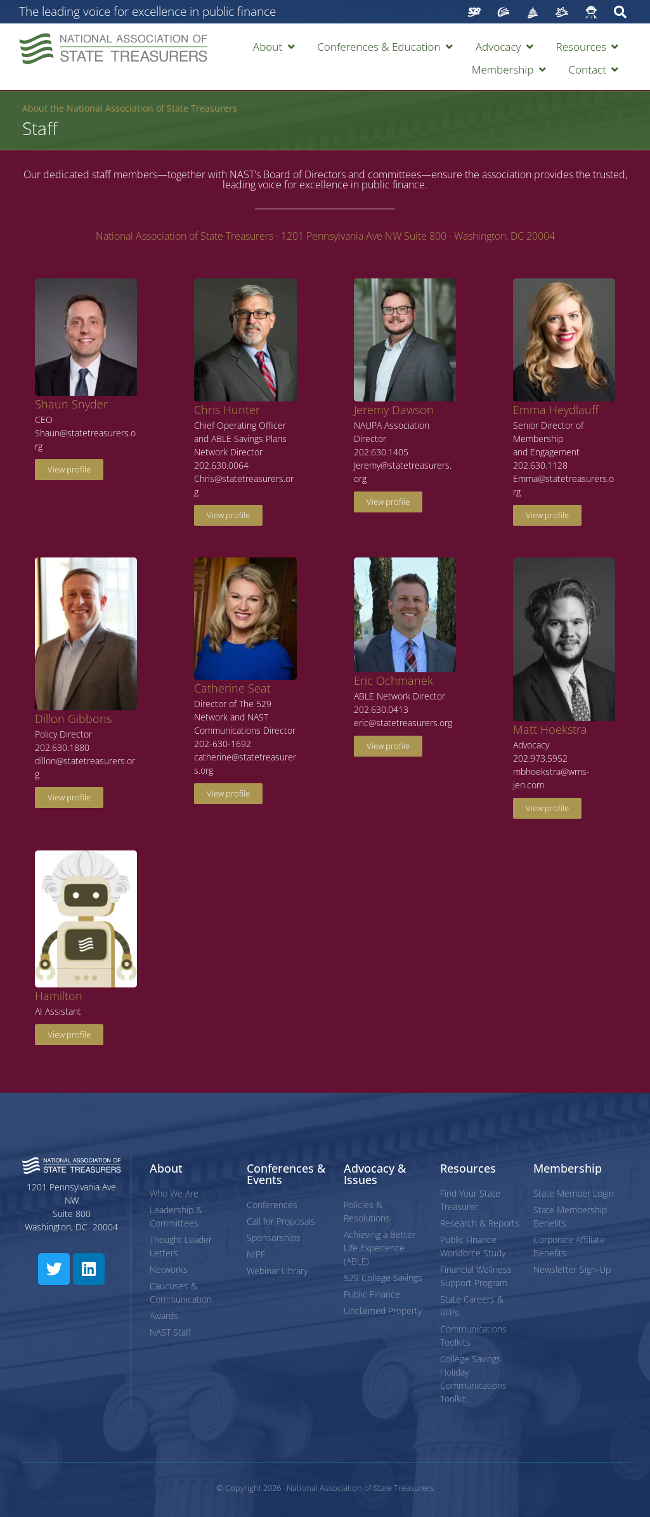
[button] (275, 47)
